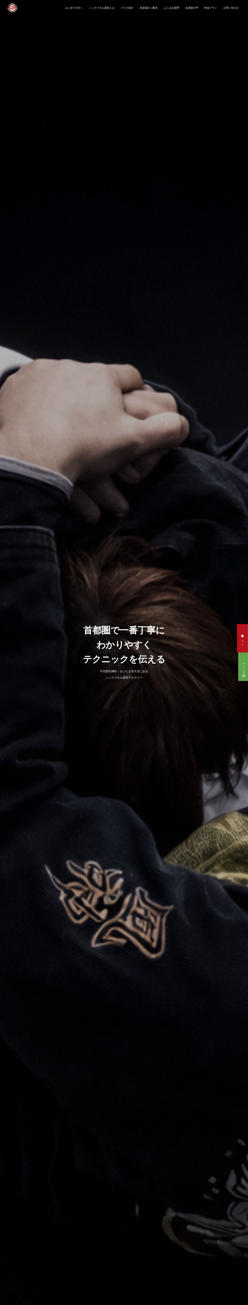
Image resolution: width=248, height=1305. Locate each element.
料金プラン (210, 7)
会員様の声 (191, 7)
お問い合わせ (231, 7)
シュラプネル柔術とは (102, 7)
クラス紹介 (127, 7)
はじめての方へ (74, 7)
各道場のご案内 (149, 7)
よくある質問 (171, 7)
